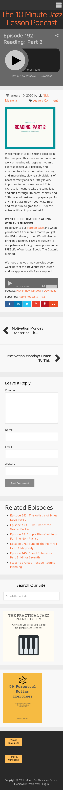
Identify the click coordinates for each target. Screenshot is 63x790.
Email (8, 447)
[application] (31, 283)
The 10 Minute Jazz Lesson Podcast (31, 18)
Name (9, 430)
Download (46, 75)
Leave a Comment (45, 100)
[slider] (31, 283)
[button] (31, 5)
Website (10, 464)
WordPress (34, 783)
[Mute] (43, 286)
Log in (45, 783)
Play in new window (28, 290)
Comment (11, 390)
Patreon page (35, 228)
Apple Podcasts (28, 296)
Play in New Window (23, 75)
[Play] (15, 60)
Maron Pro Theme (36, 780)
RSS (43, 296)
